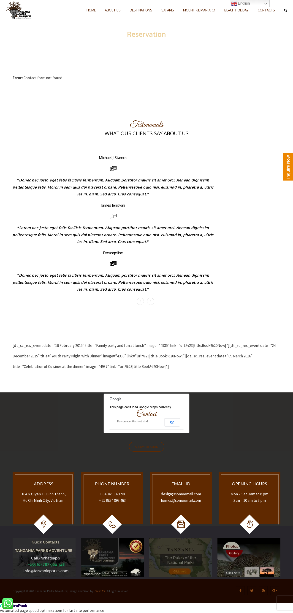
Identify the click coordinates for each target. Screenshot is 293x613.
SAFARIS (167, 10)
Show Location (146, 447)
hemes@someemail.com (181, 500)
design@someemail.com (181, 494)
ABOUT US (113, 10)
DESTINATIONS (141, 10)
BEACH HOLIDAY (236, 10)
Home (137, 41)
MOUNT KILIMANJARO (199, 10)
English (240, 3)
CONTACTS (266, 10)
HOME (91, 10)
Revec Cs (99, 591)
